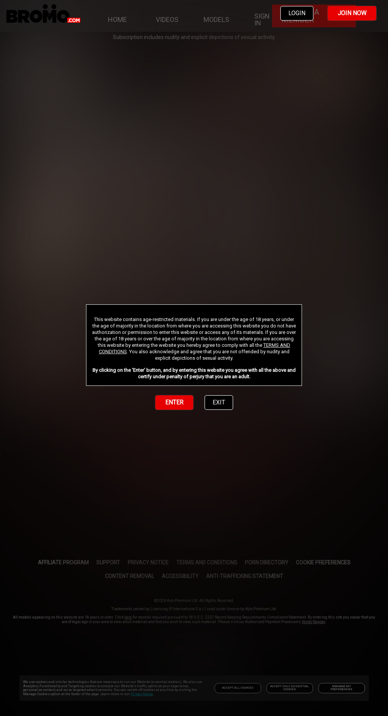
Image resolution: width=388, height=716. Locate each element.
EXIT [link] (219, 402)
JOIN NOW (352, 13)
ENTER (174, 402)
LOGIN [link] (296, 13)
